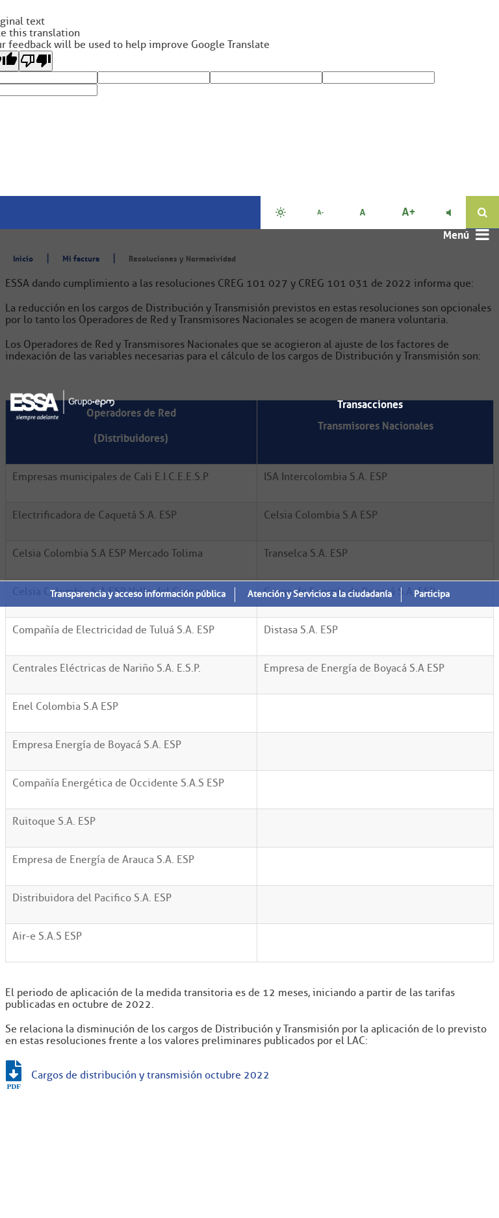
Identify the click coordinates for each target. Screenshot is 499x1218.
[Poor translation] (36, 61)
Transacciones (370, 403)
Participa (432, 593)
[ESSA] (62, 402)
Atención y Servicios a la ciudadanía (320, 593)
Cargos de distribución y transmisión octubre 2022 (150, 1075)
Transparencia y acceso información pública (137, 593)
